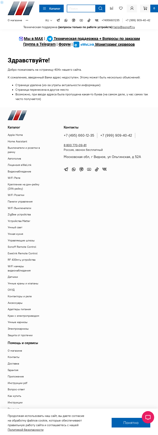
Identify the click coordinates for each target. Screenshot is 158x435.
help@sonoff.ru (124, 27)
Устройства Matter (19, 221)
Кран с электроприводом (23, 315)
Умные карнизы (18, 322)
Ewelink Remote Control (23, 253)
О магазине (15, 20)
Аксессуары (15, 303)
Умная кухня (15, 234)
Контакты (13, 357)
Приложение (16, 376)
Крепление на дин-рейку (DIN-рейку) (23, 186)
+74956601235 (111, 20)
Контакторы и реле (20, 296)
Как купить (14, 396)
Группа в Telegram (39, 44)
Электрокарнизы (18, 328)
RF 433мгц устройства (21, 259)
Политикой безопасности (25, 430)
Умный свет (15, 227)
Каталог (51, 8)
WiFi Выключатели (19, 208)
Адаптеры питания (19, 309)
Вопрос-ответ (16, 389)
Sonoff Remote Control (22, 247)
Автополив (14, 158)
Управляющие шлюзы (21, 240)
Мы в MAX (30, 38)
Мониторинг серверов (104, 44)
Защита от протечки (20, 335)
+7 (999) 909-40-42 (137, 20)
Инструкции (15, 402)
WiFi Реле (14, 178)
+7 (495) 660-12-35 (79, 135)
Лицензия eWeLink (19, 165)
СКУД (11, 289)
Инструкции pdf (17, 383)
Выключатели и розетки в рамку (24, 150)
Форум (65, 44)
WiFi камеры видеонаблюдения (19, 268)
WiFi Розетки (16, 195)
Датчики (13, 277)
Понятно (131, 422)
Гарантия (13, 370)
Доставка (13, 363)
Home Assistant (17, 141)
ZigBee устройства (19, 214)
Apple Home (15, 135)
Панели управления (20, 201)
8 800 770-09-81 (75, 145)
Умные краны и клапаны (23, 283)
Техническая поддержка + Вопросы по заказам (93, 38)
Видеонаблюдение (19, 171)
